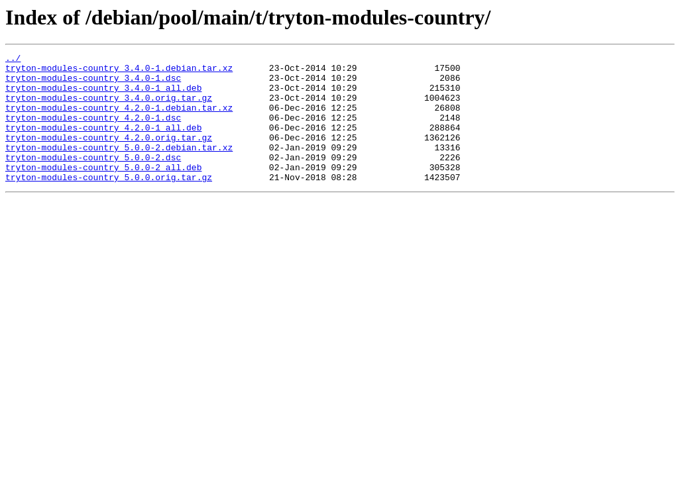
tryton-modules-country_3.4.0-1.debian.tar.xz (119, 72)
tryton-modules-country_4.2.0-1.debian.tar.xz (119, 119)
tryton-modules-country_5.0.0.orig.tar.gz (108, 203)
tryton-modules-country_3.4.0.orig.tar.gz (108, 107)
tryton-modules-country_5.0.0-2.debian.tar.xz (119, 167)
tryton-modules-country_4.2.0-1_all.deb (103, 143)
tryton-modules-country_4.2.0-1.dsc (93, 131)
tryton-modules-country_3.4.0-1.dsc (93, 83)
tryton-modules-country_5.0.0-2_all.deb (103, 191)
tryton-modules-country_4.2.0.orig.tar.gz (108, 155)
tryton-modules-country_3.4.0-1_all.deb (103, 95)
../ (13, 60)
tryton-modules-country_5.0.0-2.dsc (93, 179)
